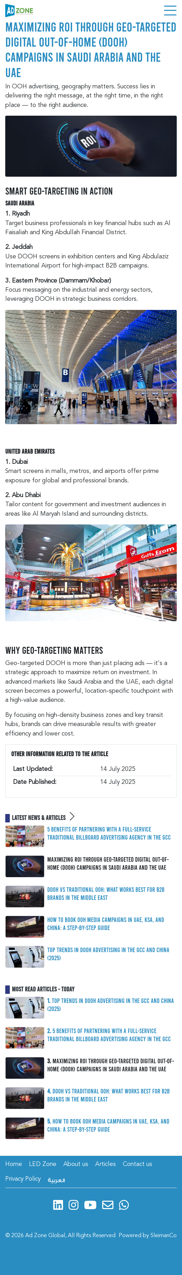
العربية (56, 1181)
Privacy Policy (23, 1179)
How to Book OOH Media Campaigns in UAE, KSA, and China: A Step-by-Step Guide (105, 923)
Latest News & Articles (43, 817)
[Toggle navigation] (170, 10)
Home (13, 1164)
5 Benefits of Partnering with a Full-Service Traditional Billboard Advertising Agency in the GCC (109, 833)
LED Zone (42, 1164)
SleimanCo (163, 1236)
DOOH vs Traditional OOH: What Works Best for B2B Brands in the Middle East (105, 893)
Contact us (137, 1164)
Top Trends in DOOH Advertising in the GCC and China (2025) (108, 954)
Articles (105, 1164)
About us (75, 1164)
